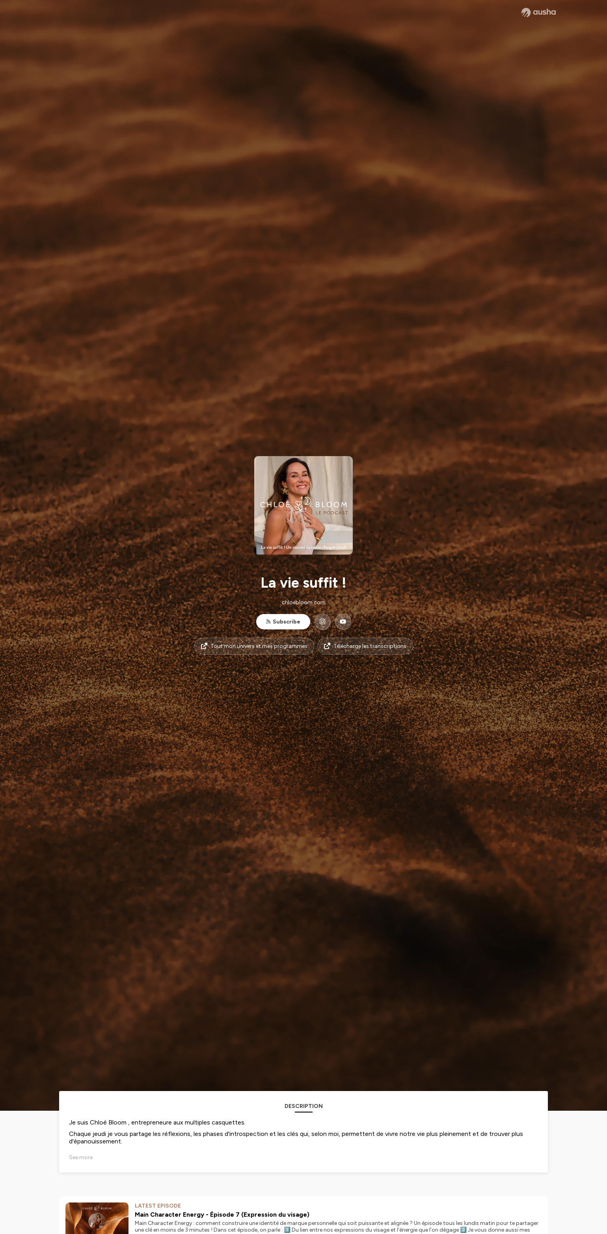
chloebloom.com (304, 602)
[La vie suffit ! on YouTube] (343, 622)
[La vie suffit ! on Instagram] (323, 622)
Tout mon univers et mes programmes (254, 646)
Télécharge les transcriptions (365, 646)
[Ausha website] (538, 12)
